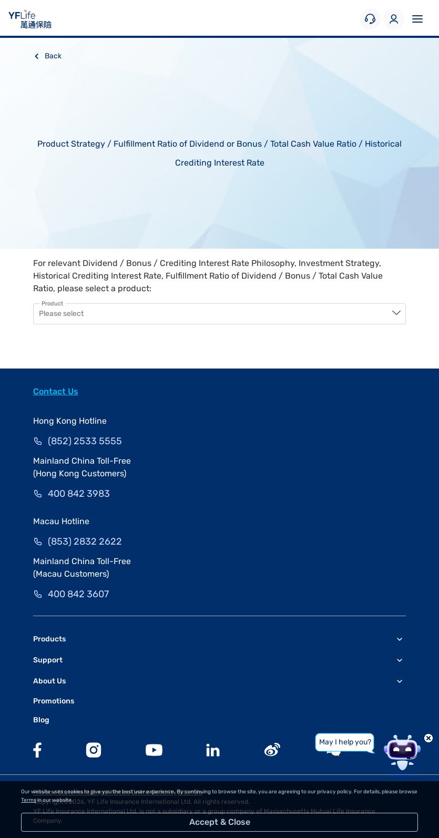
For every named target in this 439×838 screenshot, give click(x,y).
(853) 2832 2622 (85, 541)
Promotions (53, 701)
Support (48, 660)
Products (49, 639)
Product (52, 304)
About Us (49, 681)
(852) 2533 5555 (85, 441)
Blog (41, 720)
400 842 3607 (78, 594)
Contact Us (55, 391)
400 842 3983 (79, 493)
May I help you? (345, 742)
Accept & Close (219, 822)
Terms (28, 800)
